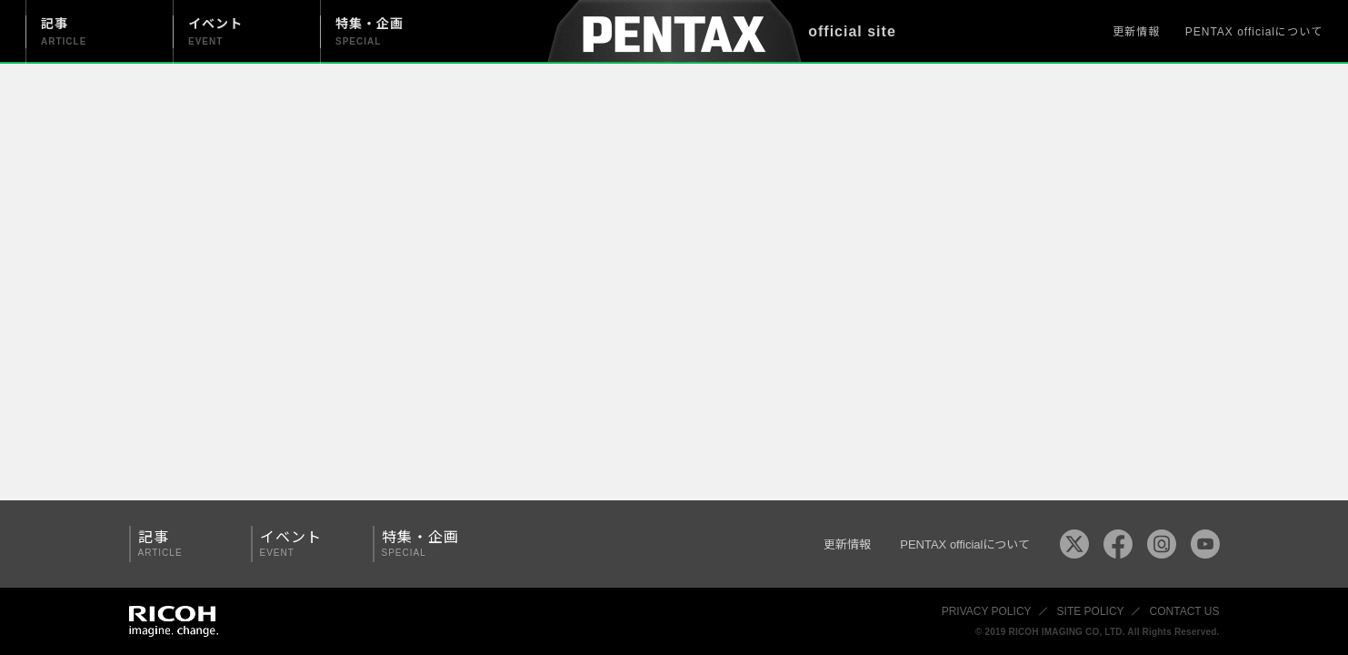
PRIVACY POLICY (987, 611)
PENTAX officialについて (1254, 31)
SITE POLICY (1090, 611)
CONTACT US (1185, 611)
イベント (305, 543)
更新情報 (1136, 31)
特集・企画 (427, 543)
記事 (183, 543)
